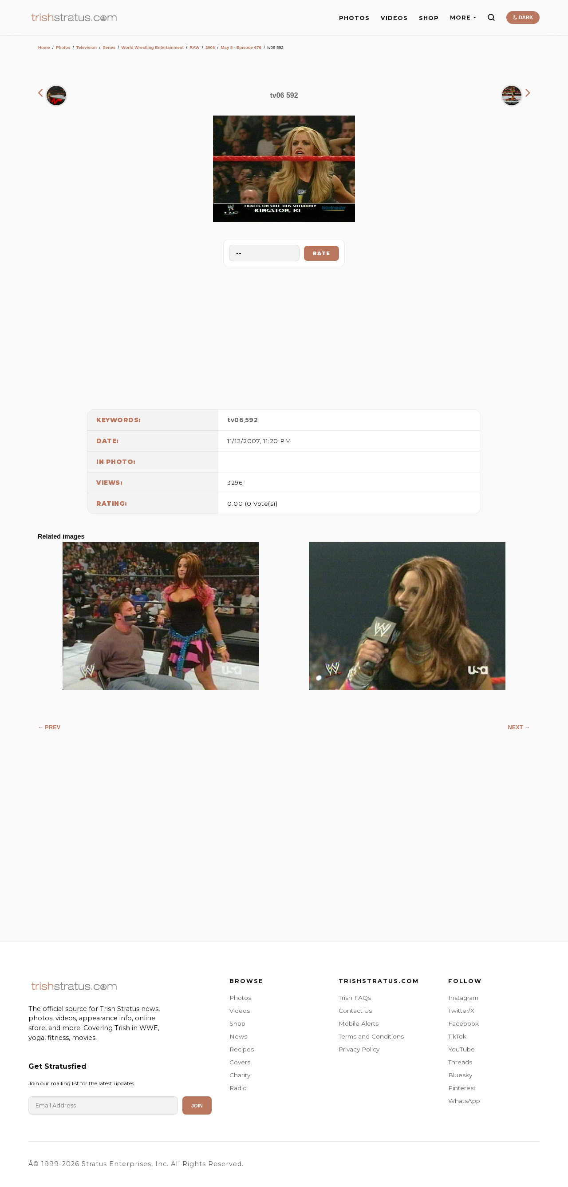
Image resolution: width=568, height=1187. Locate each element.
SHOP (429, 18)
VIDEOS (394, 18)
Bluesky (460, 1075)
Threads (460, 1062)
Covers (239, 1062)
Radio (238, 1087)
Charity (239, 1075)
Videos (239, 1010)
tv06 (235, 420)
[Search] (491, 17)
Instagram (463, 997)
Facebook (463, 1023)
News (238, 1036)
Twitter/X (461, 1010)
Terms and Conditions (371, 1036)
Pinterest (462, 1087)
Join (197, 1105)
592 (251, 420)
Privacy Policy (359, 1049)
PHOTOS (354, 18)
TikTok (457, 1036)
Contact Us (355, 1010)
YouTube (461, 1049)
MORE (463, 17)
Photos (63, 47)
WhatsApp (464, 1100)
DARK (523, 17)
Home (44, 47)
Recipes (241, 1049)
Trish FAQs (355, 997)
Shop (237, 1023)
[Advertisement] (284, 336)
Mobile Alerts (359, 1023)
